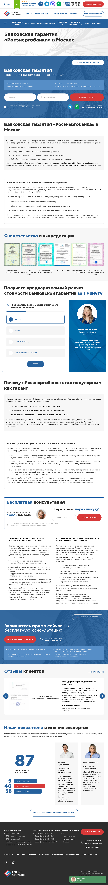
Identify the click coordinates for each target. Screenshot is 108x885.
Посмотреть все (96, 672)
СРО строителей (12, 833)
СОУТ (87, 23)
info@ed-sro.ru (92, 847)
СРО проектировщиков (15, 836)
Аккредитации (59, 13)
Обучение (32, 854)
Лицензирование (72, 854)
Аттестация (44, 854)
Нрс (27, 23)
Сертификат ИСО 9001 (44, 833)
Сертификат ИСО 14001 (44, 836)
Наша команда (42, 13)
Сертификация (57, 854)
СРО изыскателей (13, 839)
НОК (33, 23)
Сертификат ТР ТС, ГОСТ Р (46, 842)
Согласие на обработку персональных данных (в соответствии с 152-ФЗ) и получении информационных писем (23, 107)
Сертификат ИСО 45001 (44, 839)
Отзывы (73, 13)
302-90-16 (71, 3)
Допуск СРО (9, 854)
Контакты (96, 23)
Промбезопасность (46, 23)
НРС (18, 854)
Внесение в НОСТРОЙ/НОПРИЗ (19, 845)
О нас (29, 13)
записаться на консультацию (20, 639)
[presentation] (5, 696)
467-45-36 (71, 5)
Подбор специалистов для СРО (18, 842)
